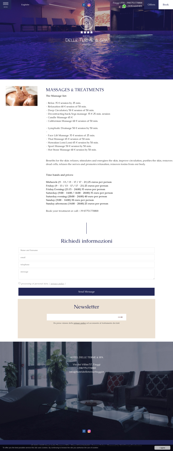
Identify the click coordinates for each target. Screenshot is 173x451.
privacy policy (57, 283)
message (86, 274)
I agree (162, 448)
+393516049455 (132, 6)
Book (166, 4)
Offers (151, 4)
